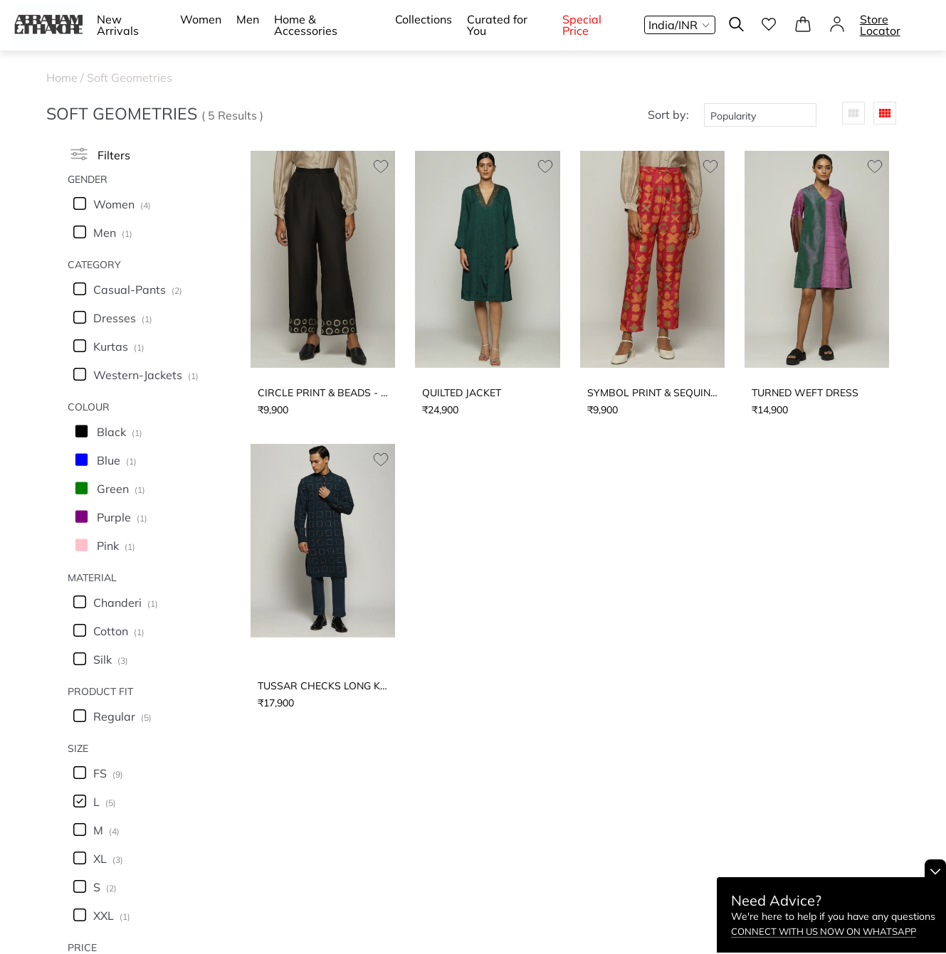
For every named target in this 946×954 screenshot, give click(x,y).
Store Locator (880, 25)
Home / (66, 77)
